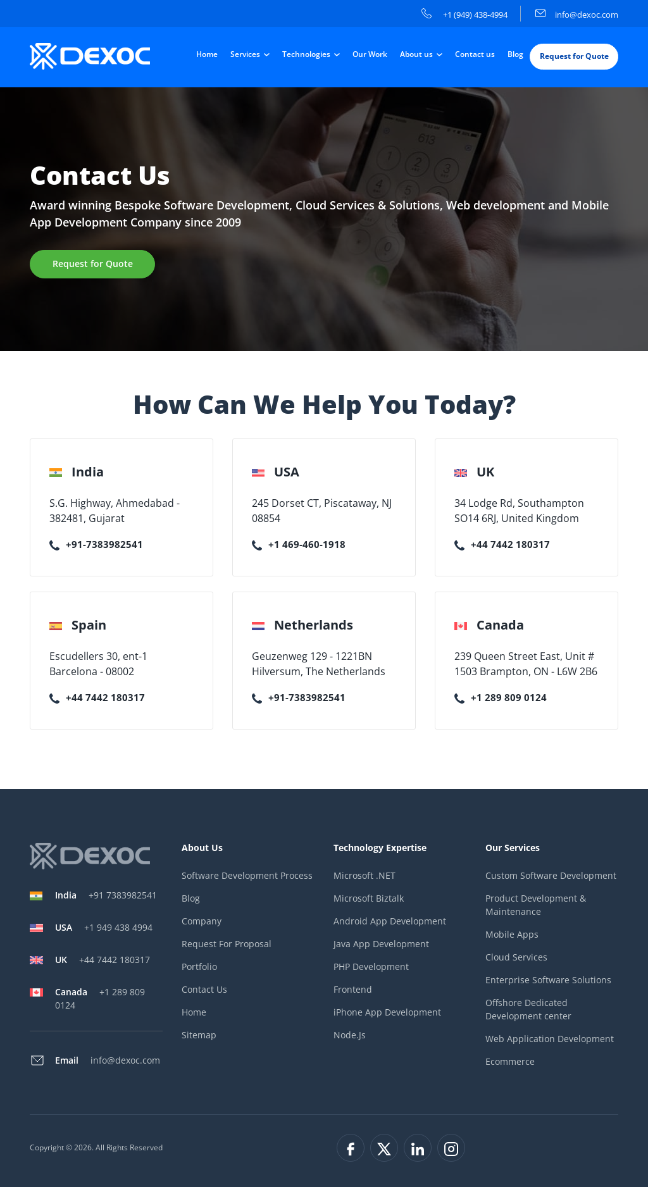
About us (417, 54)
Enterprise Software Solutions (548, 980)
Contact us (475, 54)
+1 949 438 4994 (104, 927)
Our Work (369, 54)
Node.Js (349, 1035)
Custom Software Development (550, 875)
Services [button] (246, 54)
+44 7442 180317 (502, 544)
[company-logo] (91, 56)
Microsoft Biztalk (368, 898)
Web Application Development (549, 1039)
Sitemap (199, 1035)
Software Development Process (247, 875)
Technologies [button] (307, 54)
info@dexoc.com (576, 14)
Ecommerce (510, 1061)
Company (201, 921)
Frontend (352, 989)
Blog (515, 54)
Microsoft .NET (364, 875)
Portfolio (199, 966)
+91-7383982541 (96, 544)
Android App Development (389, 921)
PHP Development (371, 966)
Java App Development (381, 944)
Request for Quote (574, 56)
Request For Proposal (226, 944)
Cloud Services (516, 957)
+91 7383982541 (106, 895)
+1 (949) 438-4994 (464, 14)
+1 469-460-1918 (299, 544)
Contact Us (204, 989)
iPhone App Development (387, 1012)
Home (207, 54)
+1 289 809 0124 (500, 697)
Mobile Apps (512, 934)
